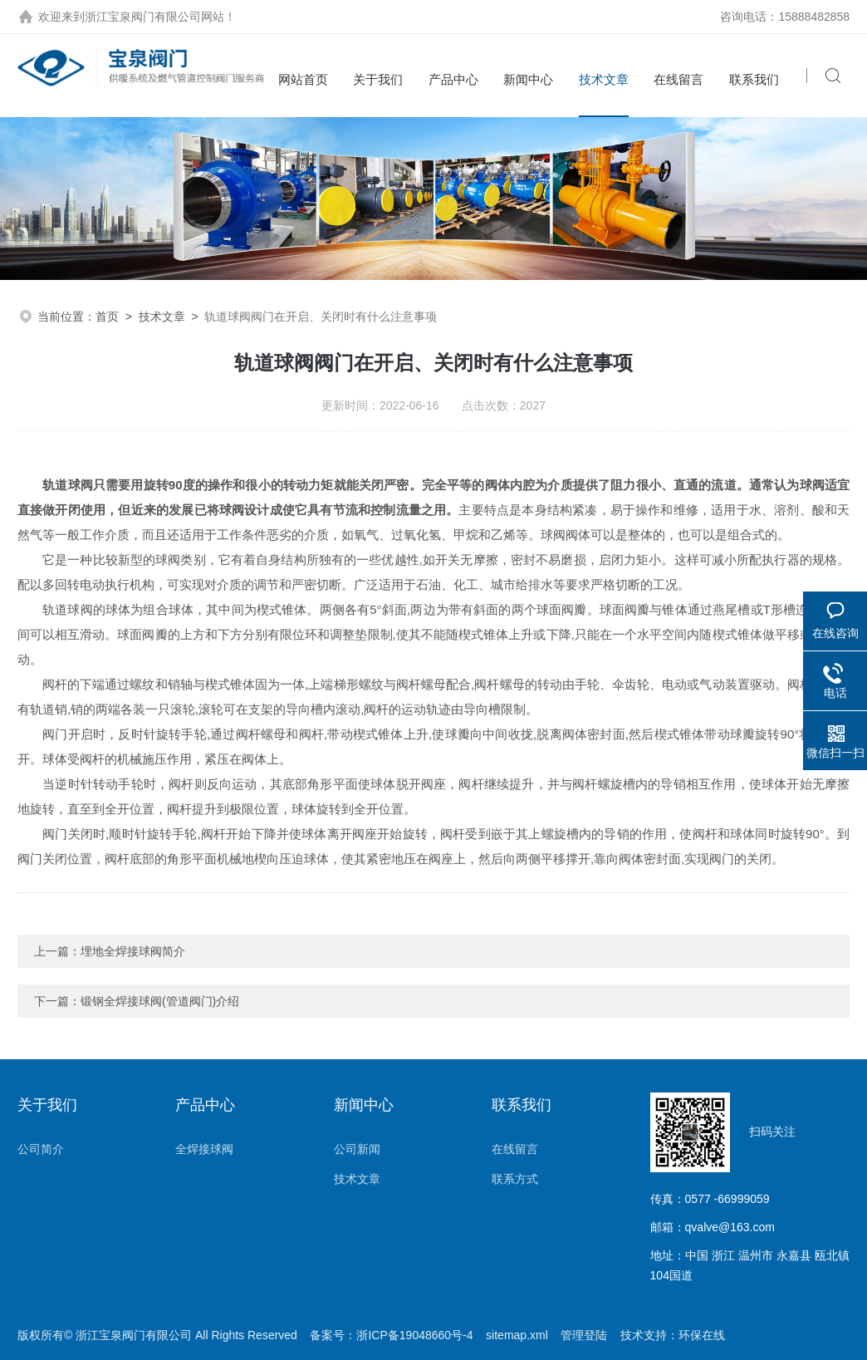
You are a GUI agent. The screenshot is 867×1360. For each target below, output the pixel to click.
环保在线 (701, 1335)
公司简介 (40, 1149)
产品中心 (453, 79)
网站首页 (303, 79)
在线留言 (678, 79)
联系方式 (515, 1179)
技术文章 (604, 79)
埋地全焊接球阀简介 (133, 951)
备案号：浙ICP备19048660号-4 (391, 1335)
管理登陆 (584, 1335)
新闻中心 (528, 79)
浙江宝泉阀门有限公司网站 (154, 16)
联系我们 (754, 79)
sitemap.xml (517, 1335)
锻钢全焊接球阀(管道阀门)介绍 (160, 1001)
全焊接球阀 (204, 1149)
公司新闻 (357, 1149)
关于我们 (378, 79)
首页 (107, 316)
